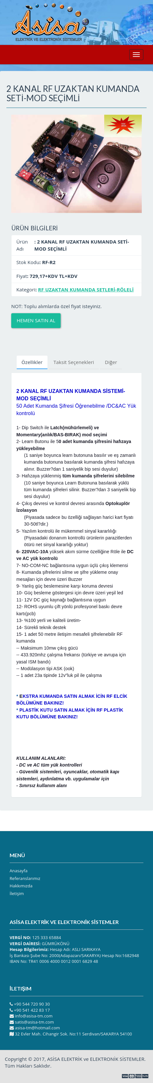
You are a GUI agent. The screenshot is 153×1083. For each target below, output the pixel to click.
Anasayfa (19, 871)
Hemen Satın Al (36, 320)
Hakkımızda (21, 886)
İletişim (17, 893)
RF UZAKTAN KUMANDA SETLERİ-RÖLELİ (86, 289)
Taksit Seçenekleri (74, 362)
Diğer (111, 362)
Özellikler (32, 362)
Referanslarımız (25, 878)
